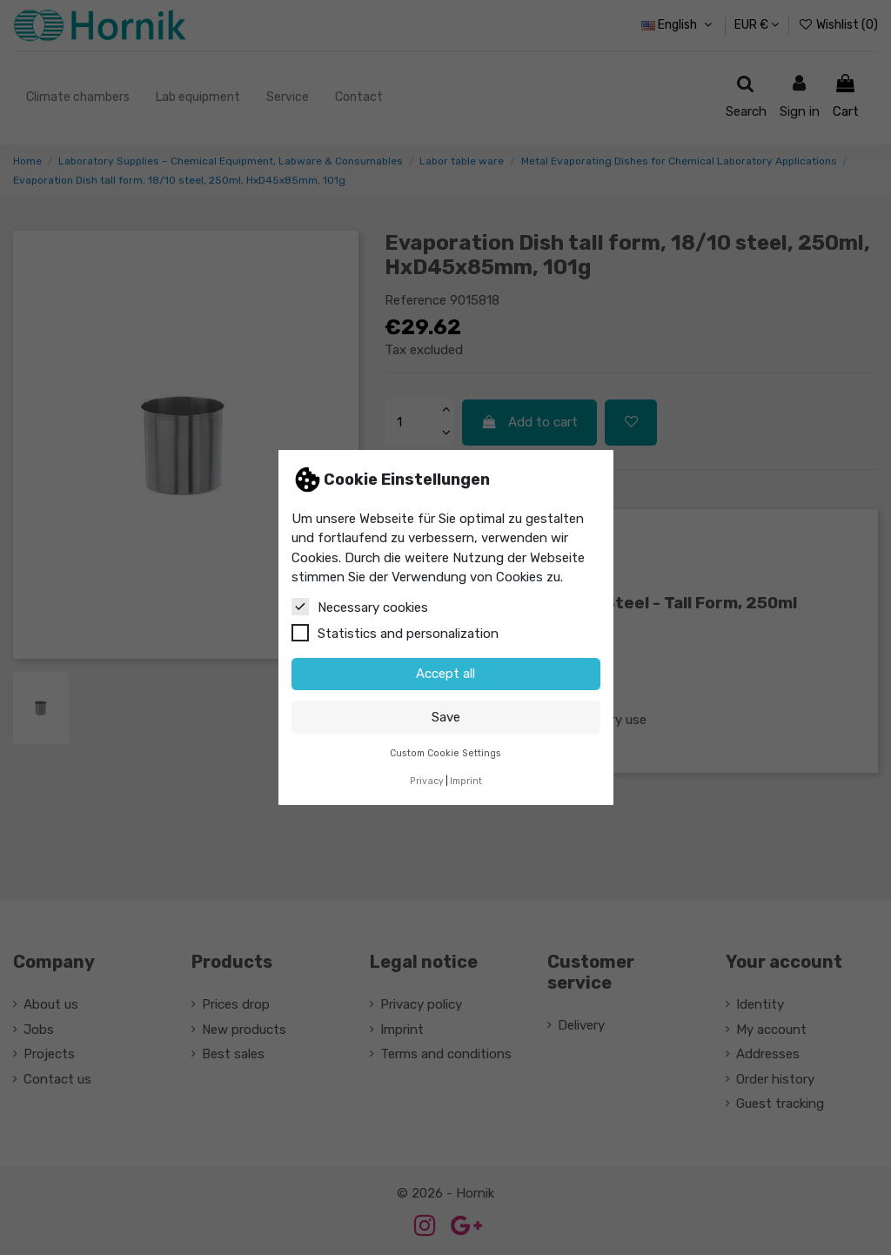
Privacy (427, 781)
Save (446, 717)
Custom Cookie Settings (445, 753)
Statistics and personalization (395, 632)
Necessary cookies (359, 606)
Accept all (445, 673)
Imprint (466, 781)
